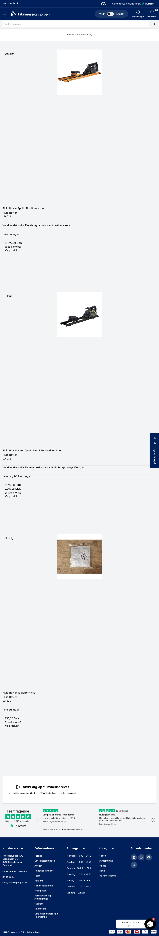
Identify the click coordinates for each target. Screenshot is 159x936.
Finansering (40, 908)
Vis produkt (12, 250)
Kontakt (38, 880)
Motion (102, 855)
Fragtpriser (40, 890)
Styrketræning (106, 860)
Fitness (102, 865)
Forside (38, 855)
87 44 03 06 (8, 877)
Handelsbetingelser (44, 870)
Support (38, 903)
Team (37, 875)
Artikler (38, 865)
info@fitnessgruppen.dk (14, 882)
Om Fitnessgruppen (44, 860)
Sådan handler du (43, 885)
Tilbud (102, 870)
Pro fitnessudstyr (107, 875)
